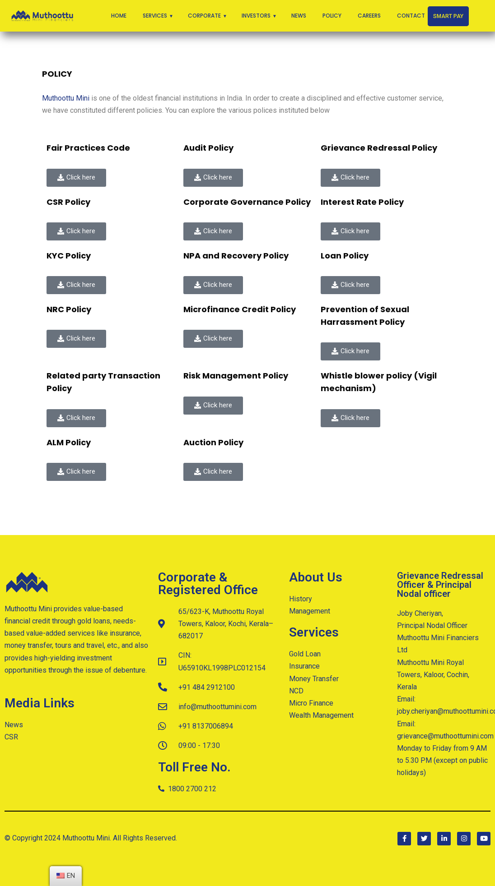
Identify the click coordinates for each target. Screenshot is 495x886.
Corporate (204, 15)
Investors (256, 15)
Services (155, 15)
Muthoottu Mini (65, 98)
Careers (369, 15)
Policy (331, 15)
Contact (411, 15)
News (298, 15)
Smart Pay (448, 16)
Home (118, 15)
